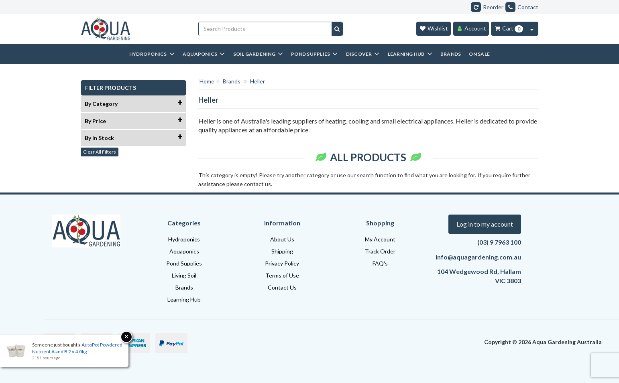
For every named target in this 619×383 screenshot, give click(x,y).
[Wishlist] (433, 29)
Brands (184, 287)
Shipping (282, 251)
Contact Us (282, 287)
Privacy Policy (282, 263)
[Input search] (265, 29)
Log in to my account (484, 224)
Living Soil (184, 275)
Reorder (487, 7)
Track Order (380, 251)
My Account (380, 239)
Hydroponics (184, 239)
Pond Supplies (184, 263)
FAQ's (380, 263)
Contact (521, 7)
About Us (282, 239)
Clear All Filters (99, 152)
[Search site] (337, 29)
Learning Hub (184, 299)
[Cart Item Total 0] (508, 29)
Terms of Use (282, 275)
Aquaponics (184, 251)
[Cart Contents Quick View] (531, 29)
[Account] (471, 29)
